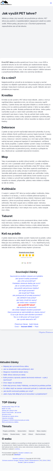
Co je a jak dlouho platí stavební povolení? (26, 315)
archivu (17, 449)
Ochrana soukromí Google (10, 460)
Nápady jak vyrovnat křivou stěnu (16, 366)
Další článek (33, 324)
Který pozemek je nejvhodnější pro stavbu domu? (26, 312)
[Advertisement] (26, 45)
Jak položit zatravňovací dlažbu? (26, 288)
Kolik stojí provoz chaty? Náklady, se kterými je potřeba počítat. (27, 385)
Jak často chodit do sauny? (26, 300)
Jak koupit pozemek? (26, 291)
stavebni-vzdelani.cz (24, 453)
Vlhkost (30, 434)
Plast (36, 327)
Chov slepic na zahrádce (12, 383)
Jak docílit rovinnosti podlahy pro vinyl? (18, 391)
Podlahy (5, 434)
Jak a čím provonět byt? (26, 281)
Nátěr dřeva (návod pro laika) (14, 375)
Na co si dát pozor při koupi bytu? (26, 317)
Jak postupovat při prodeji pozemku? (26, 295)
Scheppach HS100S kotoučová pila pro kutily (15, 420)
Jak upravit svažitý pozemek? (26, 279)
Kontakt (20, 462)
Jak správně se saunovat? (26, 307)
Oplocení (31, 431)
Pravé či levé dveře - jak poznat (11, 412)
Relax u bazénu (41, 431)
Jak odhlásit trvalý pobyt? (26, 298)
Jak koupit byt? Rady (26, 293)
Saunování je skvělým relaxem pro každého (26, 276)
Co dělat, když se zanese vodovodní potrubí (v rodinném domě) (27, 388)
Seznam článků (23, 460)
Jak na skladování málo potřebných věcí (18, 369)
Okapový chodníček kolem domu (15, 372)
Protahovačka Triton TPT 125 (10, 406)
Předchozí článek (21, 324)
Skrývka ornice (6, 414)
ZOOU (44, 460)
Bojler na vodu (6, 408)
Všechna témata (40, 434)
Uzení (24, 434)
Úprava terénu (22, 431)
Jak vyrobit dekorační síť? (26, 319)
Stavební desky (15, 434)
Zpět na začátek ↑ (29, 462)
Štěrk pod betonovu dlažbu (10, 422)
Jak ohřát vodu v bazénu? (26, 303)
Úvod (17, 327)
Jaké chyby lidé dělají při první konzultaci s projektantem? (25, 394)
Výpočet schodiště (7, 418)
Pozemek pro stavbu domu (10, 416)
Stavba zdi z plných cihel (9, 410)
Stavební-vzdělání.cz (19, 458)
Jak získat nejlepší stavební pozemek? (26, 310)
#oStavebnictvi (34, 460)
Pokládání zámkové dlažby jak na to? (26, 283)
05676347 (17, 454)
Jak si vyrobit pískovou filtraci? (26, 286)
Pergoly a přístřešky (9, 431)
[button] (51, 3)
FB (41, 460)
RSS (49, 460)
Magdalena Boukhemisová (46, 332)
